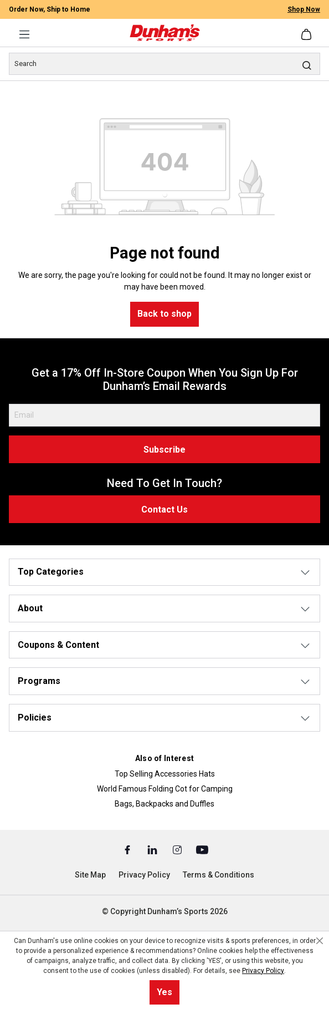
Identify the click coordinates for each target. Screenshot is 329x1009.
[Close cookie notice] (320, 941)
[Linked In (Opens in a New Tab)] (153, 849)
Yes (164, 992)
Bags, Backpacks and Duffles (164, 803)
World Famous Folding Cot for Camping (165, 788)
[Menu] (24, 34)
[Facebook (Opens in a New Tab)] (128, 849)
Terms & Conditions (218, 874)
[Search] (164, 64)
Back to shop (164, 313)
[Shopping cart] (307, 34)
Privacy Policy (144, 874)
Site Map (90, 874)
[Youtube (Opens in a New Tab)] (202, 849)
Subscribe (164, 449)
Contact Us (164, 509)
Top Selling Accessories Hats (165, 773)
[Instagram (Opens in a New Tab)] (178, 849)
